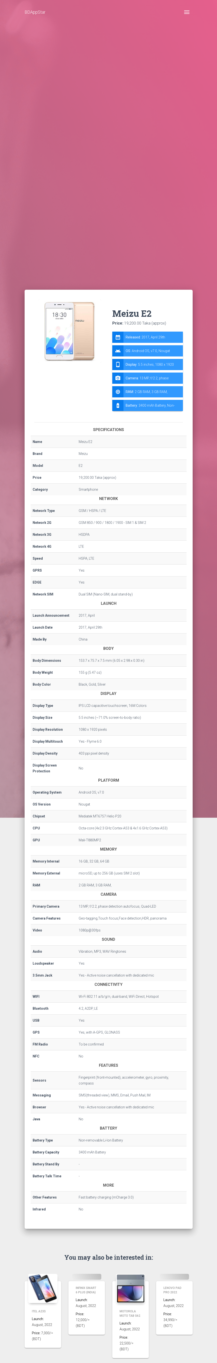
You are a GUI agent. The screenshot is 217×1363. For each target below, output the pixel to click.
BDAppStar (35, 12)
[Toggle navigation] (187, 12)
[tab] (147, 371)
